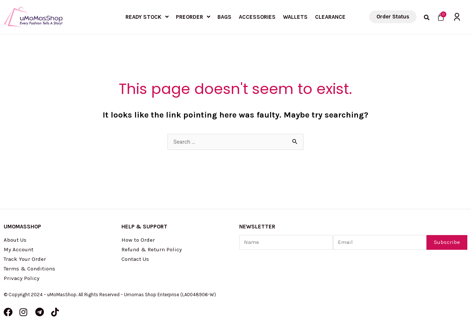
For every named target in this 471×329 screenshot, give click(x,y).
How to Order (138, 240)
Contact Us (135, 259)
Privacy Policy (21, 278)
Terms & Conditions (29, 268)
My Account (18, 249)
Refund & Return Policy (151, 249)
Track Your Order (25, 259)
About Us (15, 240)
